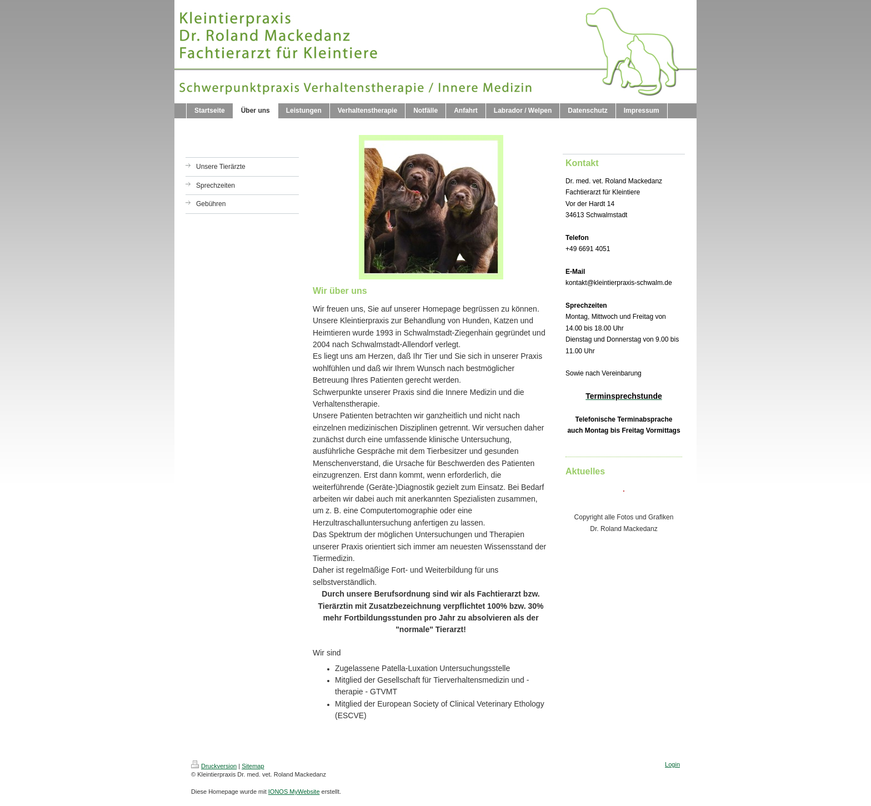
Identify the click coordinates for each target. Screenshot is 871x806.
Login (672, 764)
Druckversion (214, 766)
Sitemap (253, 766)
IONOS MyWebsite (294, 791)
